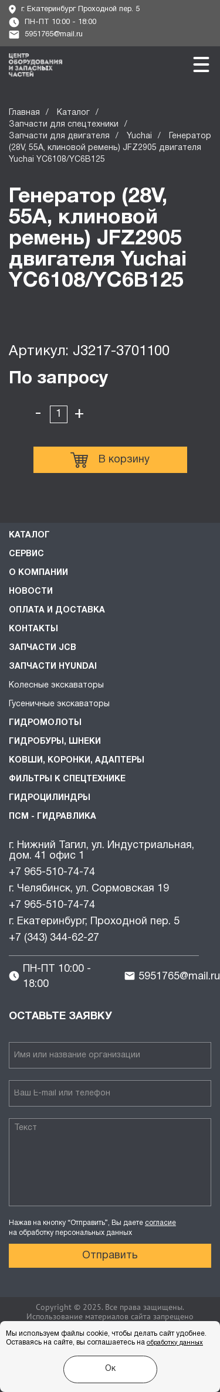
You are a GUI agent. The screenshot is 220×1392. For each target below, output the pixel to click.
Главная (24, 113)
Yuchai (139, 136)
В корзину (110, 460)
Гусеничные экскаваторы (59, 704)
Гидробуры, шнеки (55, 742)
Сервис (26, 554)
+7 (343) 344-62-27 (54, 938)
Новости (31, 591)
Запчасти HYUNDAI (53, 667)
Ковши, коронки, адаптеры (76, 760)
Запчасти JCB (42, 648)
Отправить (110, 1256)
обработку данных (175, 1343)
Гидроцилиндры (49, 798)
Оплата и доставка (57, 610)
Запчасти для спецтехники (64, 124)
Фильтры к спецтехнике (67, 779)
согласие (160, 1223)
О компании (38, 573)
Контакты (33, 629)
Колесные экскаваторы (56, 685)
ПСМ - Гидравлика (52, 817)
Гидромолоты (45, 723)
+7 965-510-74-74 (52, 872)
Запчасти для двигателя (59, 136)
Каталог (73, 113)
